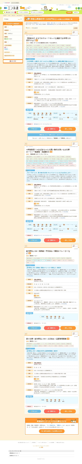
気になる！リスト (11, 12)
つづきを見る (30, 69)
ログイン (76, 12)
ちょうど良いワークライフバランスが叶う (11, 5)
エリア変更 (27, 8)
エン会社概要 (51, 442)
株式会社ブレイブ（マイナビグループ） (43, 124)
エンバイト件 (15, 2)
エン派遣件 (7, 2)
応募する (52, 129)
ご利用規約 (33, 442)
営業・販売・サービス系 (56, 23)
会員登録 (69, 12)
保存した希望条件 (24, 12)
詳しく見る (68, 129)
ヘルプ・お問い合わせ (42, 442)
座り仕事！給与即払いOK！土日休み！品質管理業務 (46, 339)
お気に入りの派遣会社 (38, 12)
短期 (37, 24)
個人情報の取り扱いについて (23, 442)
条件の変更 (13, 61)
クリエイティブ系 (65, 23)
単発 (40, 24)
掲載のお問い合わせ (60, 442)
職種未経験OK (50, 24)
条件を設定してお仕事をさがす (53, 431)
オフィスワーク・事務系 (45, 23)
